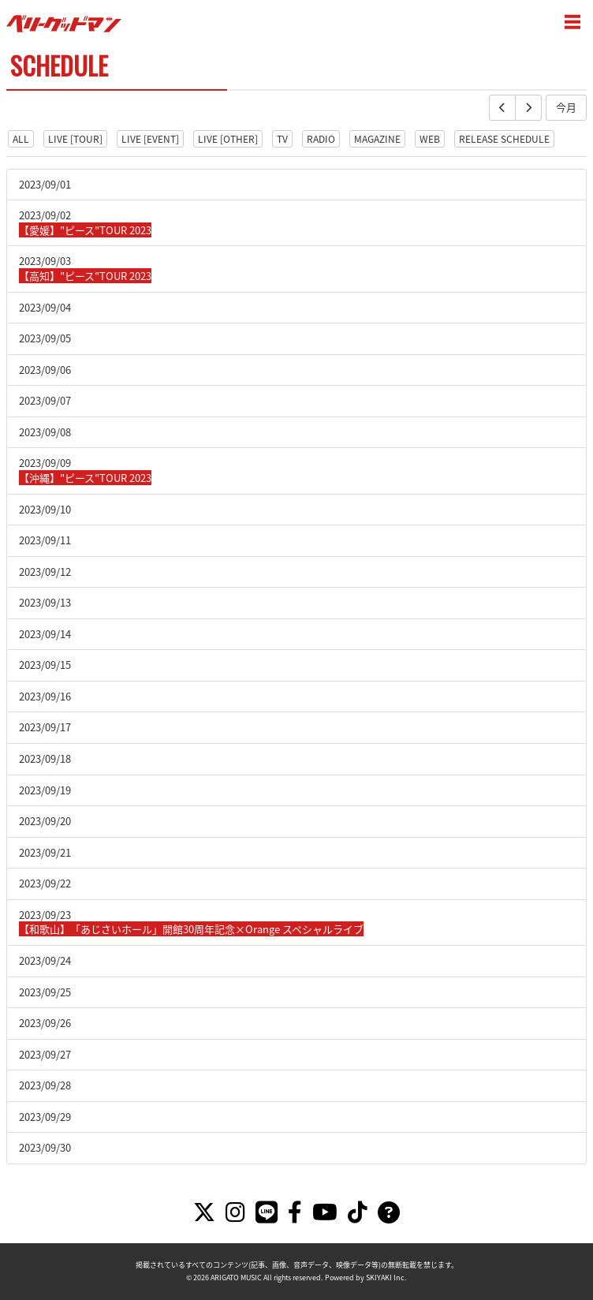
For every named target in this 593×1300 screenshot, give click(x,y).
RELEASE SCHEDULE (504, 139)
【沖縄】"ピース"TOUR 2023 (85, 477)
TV (282, 139)
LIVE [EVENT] (150, 139)
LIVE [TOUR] (75, 139)
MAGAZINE (377, 139)
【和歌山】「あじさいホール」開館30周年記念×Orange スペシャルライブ (191, 928)
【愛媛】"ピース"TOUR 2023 (85, 229)
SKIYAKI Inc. (386, 1277)
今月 (566, 106)
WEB (430, 139)
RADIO (321, 139)
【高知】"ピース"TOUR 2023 (85, 275)
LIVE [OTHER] (228, 139)
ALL (21, 139)
